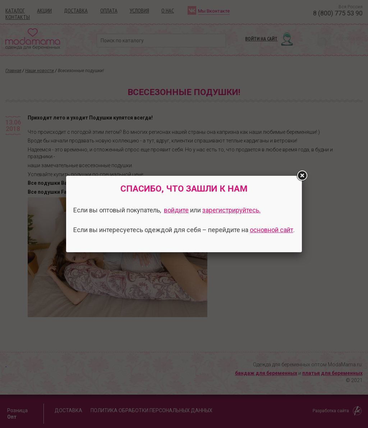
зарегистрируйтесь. (231, 210)
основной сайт (271, 230)
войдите (176, 210)
